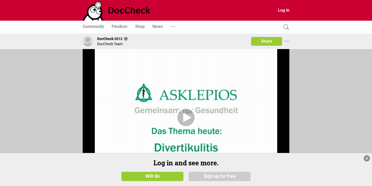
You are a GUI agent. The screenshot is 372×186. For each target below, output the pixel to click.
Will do (152, 176)
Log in (283, 10)
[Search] (285, 27)
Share (266, 41)
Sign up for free (220, 176)
